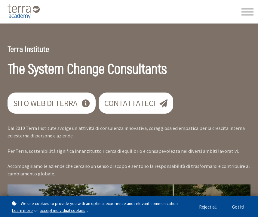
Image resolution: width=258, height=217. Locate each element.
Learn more (22, 210)
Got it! (238, 207)
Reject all (208, 207)
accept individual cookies (62, 210)
